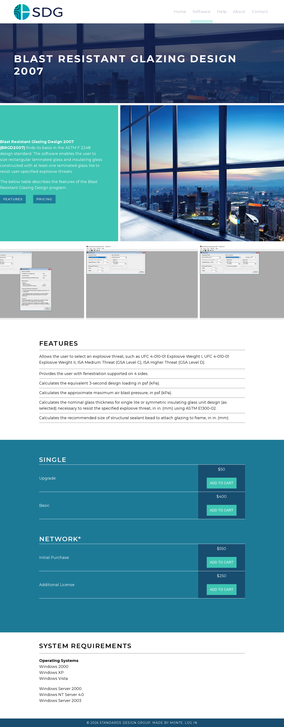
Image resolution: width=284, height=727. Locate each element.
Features (13, 199)
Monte (176, 723)
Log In (191, 723)
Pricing (44, 199)
